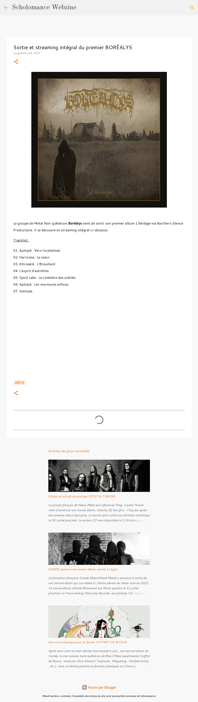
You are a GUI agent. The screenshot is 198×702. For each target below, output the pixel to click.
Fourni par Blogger (99, 687)
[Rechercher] (82, 8)
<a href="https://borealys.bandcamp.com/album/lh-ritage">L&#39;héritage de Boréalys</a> (99, 337)
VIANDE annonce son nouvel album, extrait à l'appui (83, 569)
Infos (19, 383)
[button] (15, 62)
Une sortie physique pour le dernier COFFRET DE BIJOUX (87, 642)
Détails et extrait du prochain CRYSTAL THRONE (82, 496)
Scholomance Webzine (44, 7)
